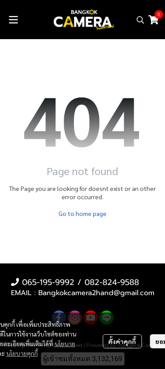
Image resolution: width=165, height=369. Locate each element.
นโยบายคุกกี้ (22, 353)
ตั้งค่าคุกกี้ (122, 341)
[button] (140, 20)
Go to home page (82, 213)
